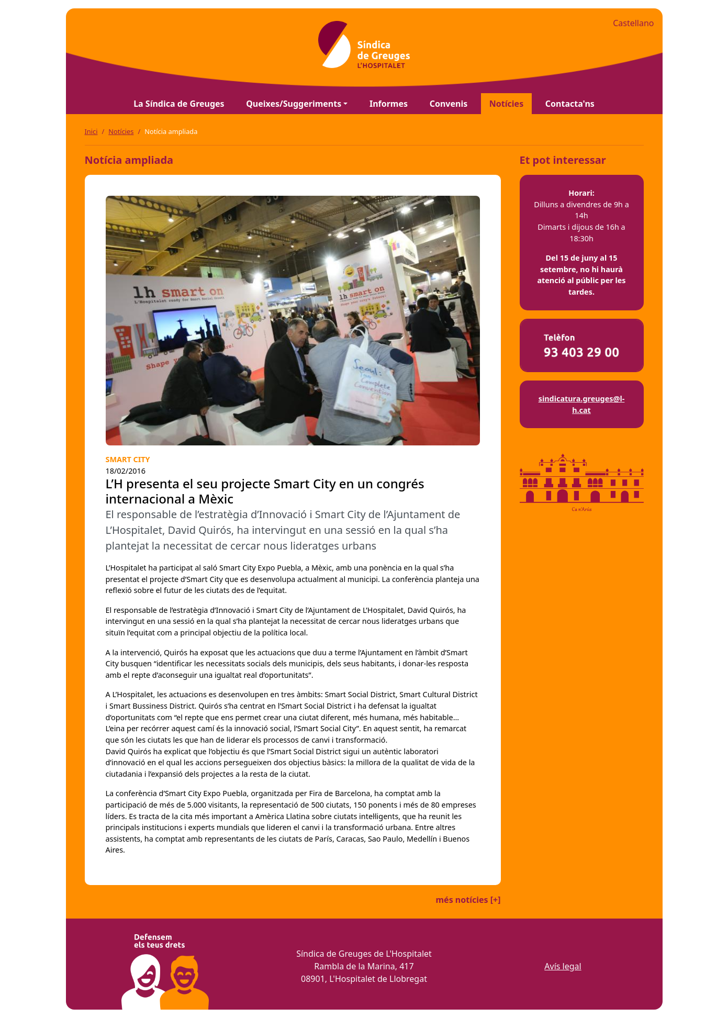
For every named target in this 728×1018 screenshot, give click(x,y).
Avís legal (562, 966)
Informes (388, 103)
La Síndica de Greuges (178, 103)
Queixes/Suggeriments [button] (293, 103)
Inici (91, 131)
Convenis (449, 103)
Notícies (506, 103)
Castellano (633, 23)
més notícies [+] (467, 899)
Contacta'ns (570, 103)
